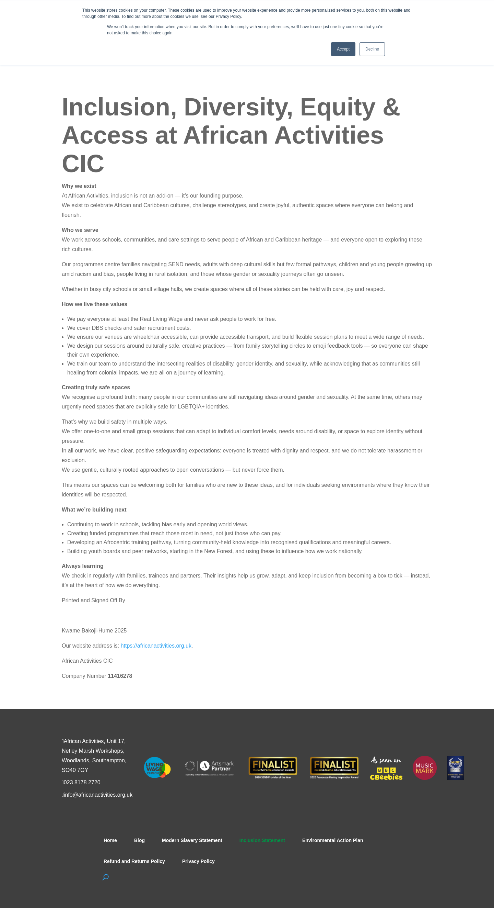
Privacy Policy (198, 861)
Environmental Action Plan (332, 840)
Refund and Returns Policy (134, 861)
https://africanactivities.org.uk (156, 646)
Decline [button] (372, 49)
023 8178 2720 (82, 782)
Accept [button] (343, 49)
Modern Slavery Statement (192, 840)
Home (110, 840)
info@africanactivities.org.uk (98, 795)
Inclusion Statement (262, 840)
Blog (139, 840)
